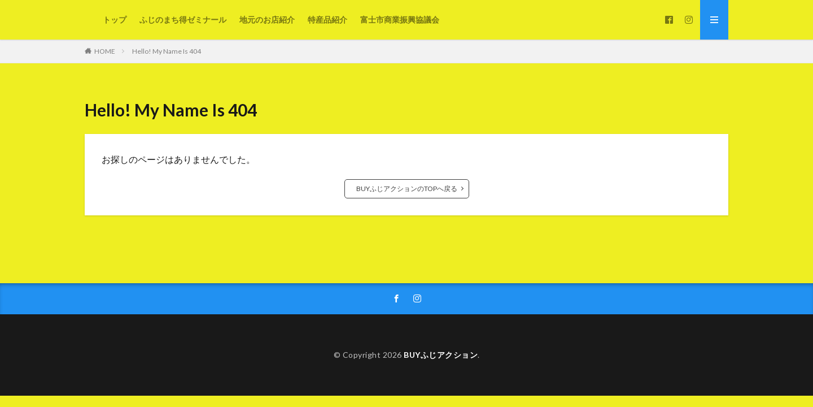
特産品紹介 (327, 19)
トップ (114, 19)
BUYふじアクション (441, 355)
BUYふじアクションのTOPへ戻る (406, 188)
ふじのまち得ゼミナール (182, 19)
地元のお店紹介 (267, 19)
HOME (104, 51)
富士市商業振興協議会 (399, 19)
